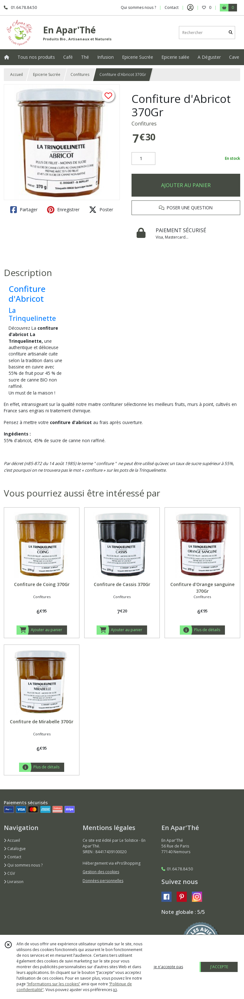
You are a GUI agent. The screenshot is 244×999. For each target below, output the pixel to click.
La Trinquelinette (32, 314)
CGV (9, 873)
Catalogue (15, 848)
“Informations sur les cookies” (53, 984)
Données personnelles (103, 880)
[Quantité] (143, 158)
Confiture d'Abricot (27, 293)
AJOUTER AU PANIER (186, 185)
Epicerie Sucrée (46, 74)
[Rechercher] (231, 32)
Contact (172, 7)
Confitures (80, 74)
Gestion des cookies (101, 871)
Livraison (14, 881)
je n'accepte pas (168, 966)
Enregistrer (63, 209)
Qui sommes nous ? (23, 865)
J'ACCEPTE (219, 966)
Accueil (16, 74)
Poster (101, 209)
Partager (23, 209)
